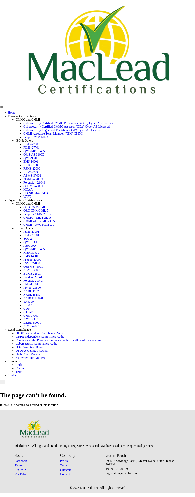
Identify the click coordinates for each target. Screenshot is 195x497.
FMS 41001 (30, 284)
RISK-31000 (31, 165)
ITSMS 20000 (32, 259)
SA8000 (28, 301)
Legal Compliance (19, 329)
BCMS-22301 (32, 172)
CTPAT (28, 312)
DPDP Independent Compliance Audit (39, 333)
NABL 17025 (31, 291)
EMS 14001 (30, 161)
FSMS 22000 (31, 263)
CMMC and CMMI (28, 119)
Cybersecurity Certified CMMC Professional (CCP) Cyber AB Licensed (68, 123)
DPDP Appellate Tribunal (32, 350)
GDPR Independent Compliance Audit (40, 336)
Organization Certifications (25, 200)
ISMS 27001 (31, 231)
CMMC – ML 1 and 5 (37, 217)
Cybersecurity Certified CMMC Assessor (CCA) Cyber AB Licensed (66, 126)
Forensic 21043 (33, 280)
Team (19, 371)
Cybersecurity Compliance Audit (36, 343)
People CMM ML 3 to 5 (38, 137)
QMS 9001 (30, 242)
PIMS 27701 (31, 235)
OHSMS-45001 (33, 186)
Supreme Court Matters (30, 357)
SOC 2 (27, 238)
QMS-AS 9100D (33, 154)
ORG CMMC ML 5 (35, 210)
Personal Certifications (22, 116)
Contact (13, 375)
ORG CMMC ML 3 (35, 207)
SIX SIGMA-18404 (35, 193)
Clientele (21, 368)
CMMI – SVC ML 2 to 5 (38, 224)
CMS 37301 (31, 315)
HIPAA (28, 189)
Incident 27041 (32, 277)
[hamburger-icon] (1, 107)
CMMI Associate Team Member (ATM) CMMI (53, 133)
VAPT (27, 196)
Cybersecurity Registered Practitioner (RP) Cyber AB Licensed (62, 130)
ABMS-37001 (32, 175)
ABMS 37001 (32, 270)
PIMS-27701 (31, 147)
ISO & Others (24, 140)
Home (11, 112)
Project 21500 (32, 287)
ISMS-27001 (31, 144)
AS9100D (29, 245)
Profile (20, 364)
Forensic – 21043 (34, 182)
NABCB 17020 (33, 298)
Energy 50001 (32, 322)
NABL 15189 (31, 294)
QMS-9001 (30, 158)
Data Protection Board (29, 347)
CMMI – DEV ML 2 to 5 (39, 221)
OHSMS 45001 (33, 266)
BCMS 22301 (32, 273)
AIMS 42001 (31, 326)
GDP (26, 308)
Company (14, 361)
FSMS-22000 (31, 168)
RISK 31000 (31, 252)
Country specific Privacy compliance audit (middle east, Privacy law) (59, 340)
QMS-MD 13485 (34, 151)
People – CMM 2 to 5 (37, 214)
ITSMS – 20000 (33, 179)
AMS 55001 (31, 319)
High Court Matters (28, 354)
